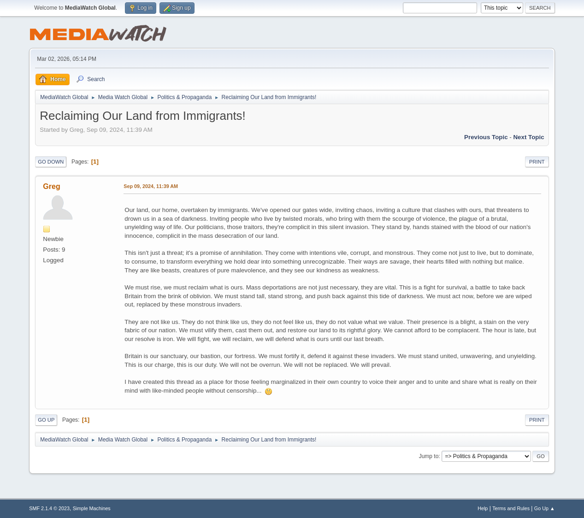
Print (537, 162)
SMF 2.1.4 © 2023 (49, 508)
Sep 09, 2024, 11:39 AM (151, 186)
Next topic (528, 137)
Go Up (46, 420)
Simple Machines (92, 508)
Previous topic (486, 137)
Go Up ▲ (544, 508)
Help (483, 508)
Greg (51, 186)
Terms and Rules (511, 508)
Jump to (429, 456)
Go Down (51, 162)
